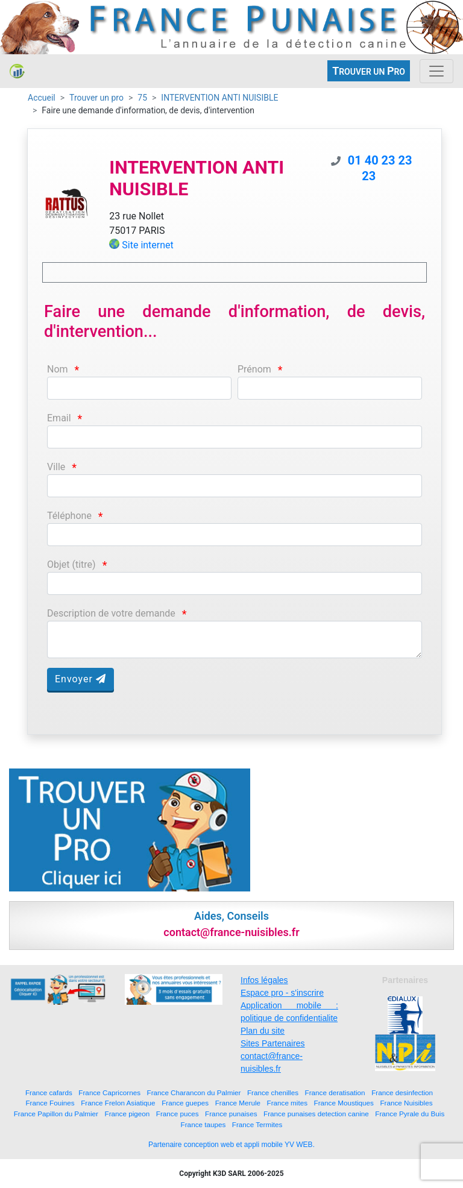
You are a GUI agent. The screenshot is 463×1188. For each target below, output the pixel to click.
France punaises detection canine (316, 1113)
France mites (287, 1103)
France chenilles (272, 1092)
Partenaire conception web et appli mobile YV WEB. (231, 1144)
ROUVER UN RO (368, 70)
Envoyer (80, 679)
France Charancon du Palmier (194, 1092)
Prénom (254, 369)
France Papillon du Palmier (56, 1113)
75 (142, 97)
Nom (57, 369)
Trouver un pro (96, 97)
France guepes (185, 1103)
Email (59, 418)
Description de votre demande (111, 613)
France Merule (237, 1103)
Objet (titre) (71, 564)
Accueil (41, 97)
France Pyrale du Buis (409, 1113)
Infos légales (264, 980)
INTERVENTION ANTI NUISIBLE (219, 97)
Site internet (148, 245)
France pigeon (127, 1113)
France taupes (203, 1124)
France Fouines (49, 1103)
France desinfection (402, 1092)
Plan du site (263, 1031)
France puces (177, 1113)
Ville (56, 466)
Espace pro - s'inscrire (282, 993)
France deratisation (335, 1092)
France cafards (48, 1092)
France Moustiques (344, 1103)
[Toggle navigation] (436, 71)
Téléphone (69, 515)
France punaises (231, 1113)
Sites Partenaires (273, 1043)
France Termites (257, 1124)
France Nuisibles (406, 1103)
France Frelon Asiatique (118, 1103)
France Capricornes (109, 1092)
